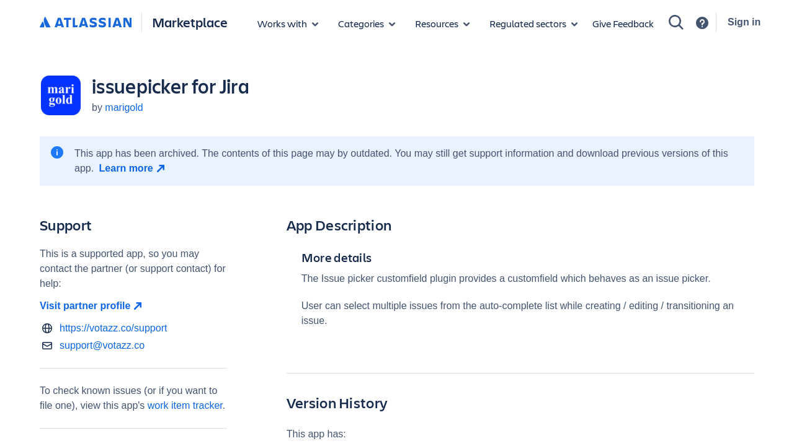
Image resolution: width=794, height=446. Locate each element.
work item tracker (185, 405)
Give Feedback (623, 23)
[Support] (702, 23)
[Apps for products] (288, 23)
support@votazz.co (102, 345)
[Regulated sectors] (533, 23)
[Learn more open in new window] (133, 168)
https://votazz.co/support (113, 328)
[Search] (676, 22)
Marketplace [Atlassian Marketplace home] (190, 22)
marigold (124, 107)
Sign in (744, 22)
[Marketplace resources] (442, 23)
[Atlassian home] (86, 23)
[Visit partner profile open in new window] (133, 306)
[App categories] (366, 23)
